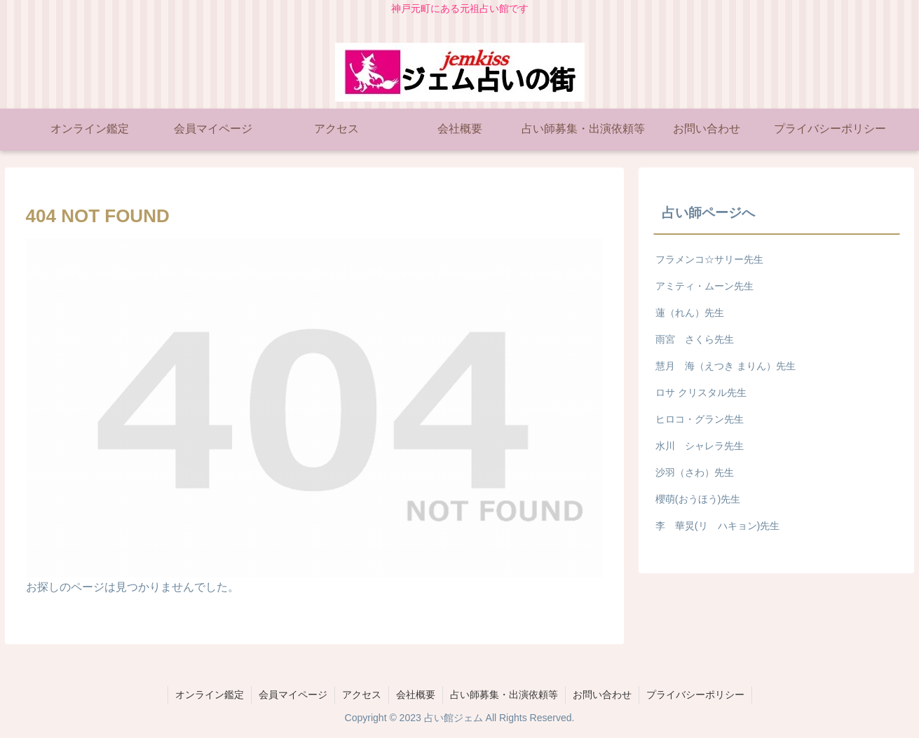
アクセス (361, 694)
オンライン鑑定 (209, 694)
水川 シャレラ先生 (699, 445)
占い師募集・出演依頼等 (504, 694)
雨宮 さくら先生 (694, 339)
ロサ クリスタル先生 (701, 392)
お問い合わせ (602, 694)
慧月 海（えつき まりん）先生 (725, 365)
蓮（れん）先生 (689, 312)
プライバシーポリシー (695, 694)
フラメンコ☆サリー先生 (709, 259)
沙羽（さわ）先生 (694, 472)
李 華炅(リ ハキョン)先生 (717, 525)
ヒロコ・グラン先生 (699, 419)
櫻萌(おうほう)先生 (698, 499)
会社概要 (415, 694)
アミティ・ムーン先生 (704, 286)
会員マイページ (293, 694)
